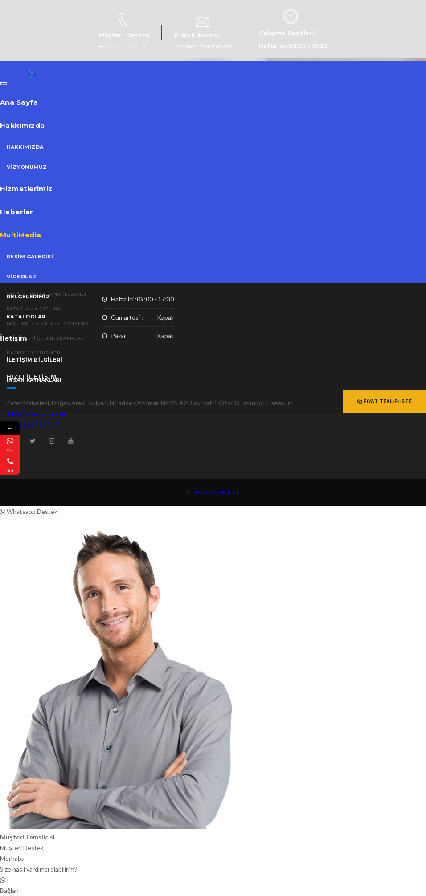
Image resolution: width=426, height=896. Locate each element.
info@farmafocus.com (204, 46)
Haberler (16, 212)
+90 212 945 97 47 (123, 46)
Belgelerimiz (28, 296)
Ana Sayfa (19, 102)
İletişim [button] (14, 338)
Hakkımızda (25, 147)
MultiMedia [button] (20, 235)
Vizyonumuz (27, 167)
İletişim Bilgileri (34, 360)
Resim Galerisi (30, 256)
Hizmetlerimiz (26, 188)
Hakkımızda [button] (22, 125)
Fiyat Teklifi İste (384, 401)
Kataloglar (26, 317)
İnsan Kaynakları (34, 380)
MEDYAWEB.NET (216, 492)
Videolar (21, 276)
